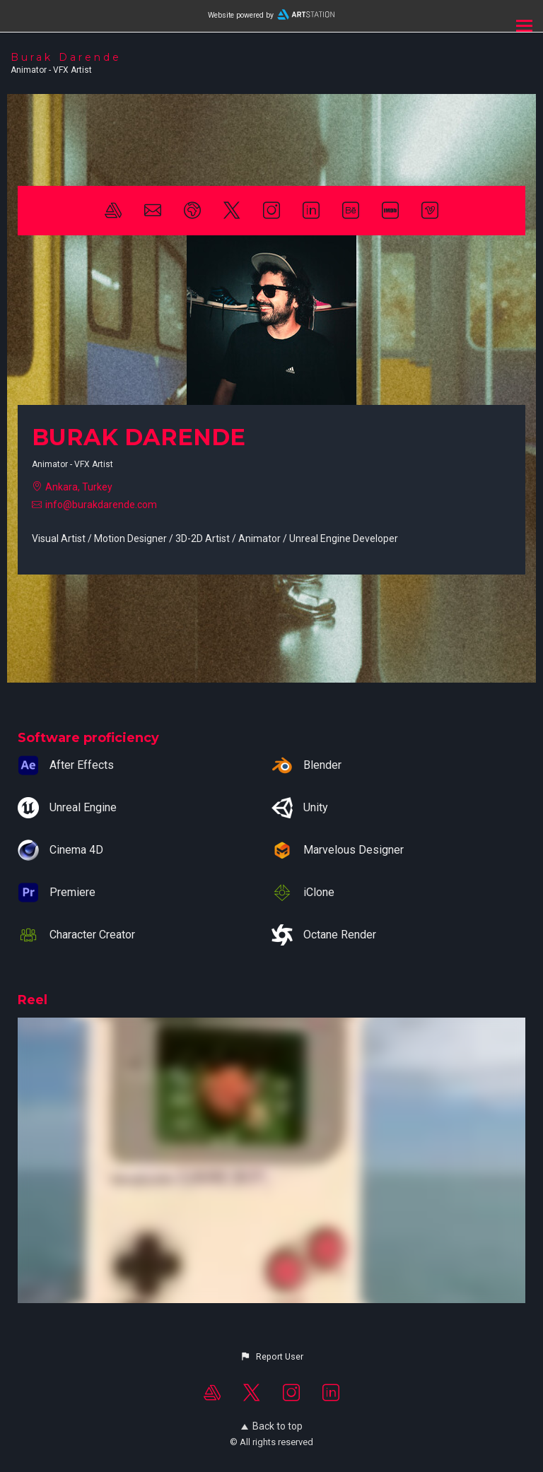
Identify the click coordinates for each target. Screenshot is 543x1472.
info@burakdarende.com (101, 504)
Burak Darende (66, 57)
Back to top (272, 1426)
